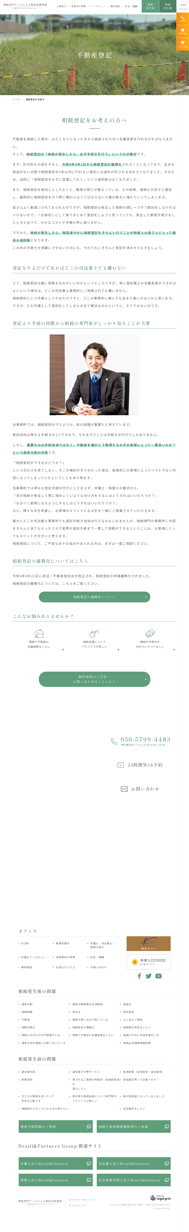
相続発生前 (150, 6)
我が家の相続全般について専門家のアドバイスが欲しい (94, 1098)
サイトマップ (76, 1205)
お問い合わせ (98, 967)
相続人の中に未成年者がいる (141, 1035)
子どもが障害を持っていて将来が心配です (38, 1098)
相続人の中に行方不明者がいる (41, 1035)
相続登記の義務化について (94, 596)
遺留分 (127, 1004)
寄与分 (76, 1012)
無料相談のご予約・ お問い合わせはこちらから (94, 679)
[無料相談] (182, 31)
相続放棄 (27, 1012)
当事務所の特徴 (65, 957)
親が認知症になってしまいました (144, 1096)
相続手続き (28, 1027)
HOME (17, 99)
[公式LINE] (182, 44)
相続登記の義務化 (83, 1027)
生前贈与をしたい (134, 1108)
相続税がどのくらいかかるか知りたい (45, 1108)
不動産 (26, 1019)
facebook (139, 976)
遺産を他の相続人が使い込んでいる (44, 1043)
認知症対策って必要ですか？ (141, 1079)
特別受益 (128, 1012)
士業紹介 (62, 6)
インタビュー (98, 6)
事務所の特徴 (78, 6)
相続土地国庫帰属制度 (137, 1043)
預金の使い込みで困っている (90, 1019)
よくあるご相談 (133, 1019)
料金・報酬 (131, 6)
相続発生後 (167, 6)
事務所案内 (63, 943)
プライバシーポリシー (81, 1199)
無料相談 (115, 6)
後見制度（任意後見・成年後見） (144, 1072)
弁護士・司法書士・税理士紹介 (102, 945)
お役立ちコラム (65, 967)
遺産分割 (27, 1004)
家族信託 (27, 1079)
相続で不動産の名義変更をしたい (93, 1035)
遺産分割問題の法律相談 (87, 1004)
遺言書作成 (28, 1072)
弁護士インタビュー (33, 957)
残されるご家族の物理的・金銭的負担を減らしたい (96, 1084)
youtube (158, 976)
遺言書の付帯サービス (86, 1072)
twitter (148, 976)
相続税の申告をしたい (137, 1027)
